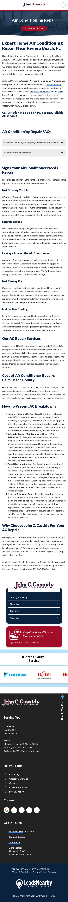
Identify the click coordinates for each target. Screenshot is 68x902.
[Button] (34, 28)
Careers (13, 783)
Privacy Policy (16, 791)
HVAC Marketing (21, 895)
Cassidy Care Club (18, 778)
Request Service (17, 837)
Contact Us (14, 842)
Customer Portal (18, 787)
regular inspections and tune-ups (32, 444)
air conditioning (53, 84)
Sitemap (52, 872)
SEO (36, 895)
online (52, 569)
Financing (14, 774)
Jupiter (33, 91)
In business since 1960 (15, 548)
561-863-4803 (32, 112)
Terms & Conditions (21, 872)
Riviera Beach (43, 91)
